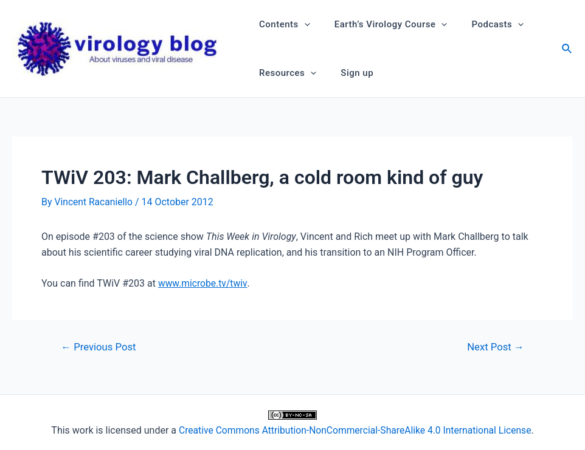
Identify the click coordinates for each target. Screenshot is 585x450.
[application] (301, 24)
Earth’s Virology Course (381, 24)
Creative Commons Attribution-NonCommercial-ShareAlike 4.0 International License (355, 429)
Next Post (495, 347)
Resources (284, 73)
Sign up (347, 72)
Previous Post (99, 347)
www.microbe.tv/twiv (203, 282)
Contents (281, 24)
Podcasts (482, 24)
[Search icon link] (567, 50)
